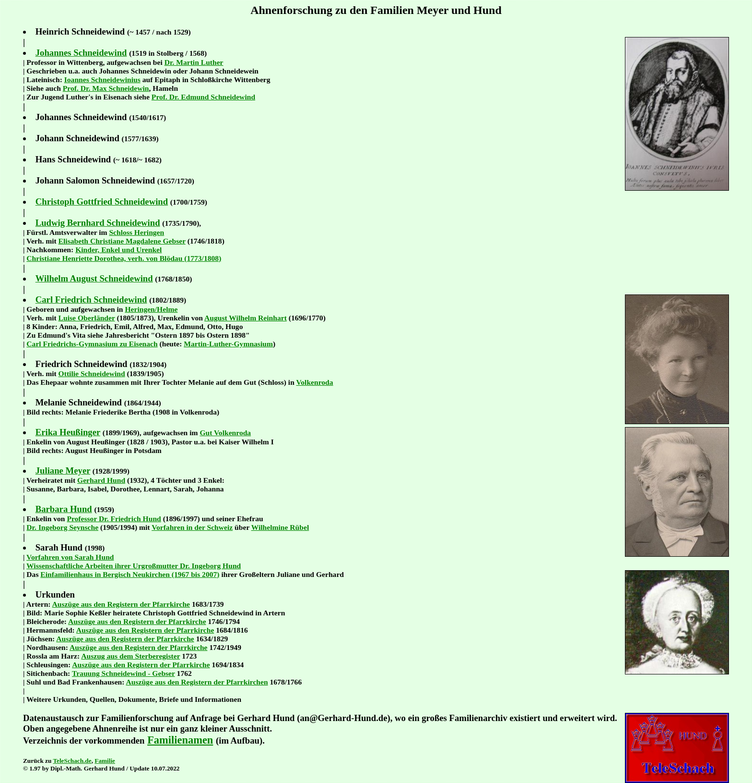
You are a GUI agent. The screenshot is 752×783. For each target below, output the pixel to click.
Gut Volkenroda (225, 432)
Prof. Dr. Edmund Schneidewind (203, 97)
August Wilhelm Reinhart (245, 318)
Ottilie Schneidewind (92, 373)
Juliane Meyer (62, 470)
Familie (104, 760)
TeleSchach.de (72, 760)
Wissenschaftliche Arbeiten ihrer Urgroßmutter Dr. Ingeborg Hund (133, 566)
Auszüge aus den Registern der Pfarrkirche (121, 604)
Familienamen (180, 740)
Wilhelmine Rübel (280, 527)
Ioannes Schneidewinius (102, 79)
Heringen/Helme (151, 309)
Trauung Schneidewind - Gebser (123, 673)
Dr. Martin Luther (193, 62)
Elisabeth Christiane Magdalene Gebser (122, 241)
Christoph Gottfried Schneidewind (101, 201)
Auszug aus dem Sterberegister (130, 656)
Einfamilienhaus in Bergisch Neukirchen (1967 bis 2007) (129, 574)
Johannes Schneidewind (81, 53)
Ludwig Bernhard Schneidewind (97, 223)
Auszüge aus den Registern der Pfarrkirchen (197, 682)
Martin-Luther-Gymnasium (228, 344)
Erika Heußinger (67, 432)
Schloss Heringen (136, 232)
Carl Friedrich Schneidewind (91, 299)
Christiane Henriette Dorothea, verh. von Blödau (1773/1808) (123, 258)
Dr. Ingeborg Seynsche (62, 527)
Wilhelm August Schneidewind (94, 278)
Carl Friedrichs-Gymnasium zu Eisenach (91, 344)
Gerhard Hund (101, 480)
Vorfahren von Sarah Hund (70, 557)
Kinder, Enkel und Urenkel (118, 249)
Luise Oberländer (87, 318)
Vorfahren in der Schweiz (192, 527)
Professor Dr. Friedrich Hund (114, 518)
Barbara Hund (63, 509)
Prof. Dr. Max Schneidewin (106, 88)
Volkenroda (314, 382)
